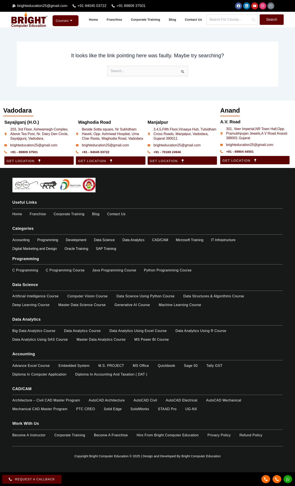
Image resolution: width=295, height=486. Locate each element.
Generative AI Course (132, 305)
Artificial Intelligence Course (35, 296)
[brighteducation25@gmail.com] (5, 145)
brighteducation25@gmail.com (33, 145)
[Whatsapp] (287, 479)
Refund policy (250, 435)
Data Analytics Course (82, 331)
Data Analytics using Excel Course (138, 331)
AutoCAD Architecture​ (107, 400)
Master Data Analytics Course (101, 339)
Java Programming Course (114, 270)
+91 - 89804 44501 (240, 151)
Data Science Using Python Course (145, 296)
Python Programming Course (168, 270)
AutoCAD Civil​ (145, 400)
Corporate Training (145, 19)
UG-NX (191, 409)
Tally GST (214, 365)
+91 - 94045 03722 (95, 152)
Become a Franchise (111, 435)
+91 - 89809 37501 (24, 152)
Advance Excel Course (31, 365)
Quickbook (166, 365)
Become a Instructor (29, 435)
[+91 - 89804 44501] (221, 151)
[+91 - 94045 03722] (77, 152)
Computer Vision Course (87, 296)
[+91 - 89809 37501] (5, 152)
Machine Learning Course (180, 305)
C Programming (25, 270)
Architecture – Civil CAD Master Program (46, 400)
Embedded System (74, 365)
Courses (64, 20)
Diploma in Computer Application (39, 374)
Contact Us (193, 19)
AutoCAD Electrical (181, 400)
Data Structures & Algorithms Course (213, 296)
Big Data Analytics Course (33, 331)
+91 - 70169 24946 (167, 152)
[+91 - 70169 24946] (149, 152)
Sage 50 (191, 365)
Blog (172, 19)
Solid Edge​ (113, 409)
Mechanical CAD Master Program (40, 409)
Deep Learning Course (31, 305)
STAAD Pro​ (167, 409)
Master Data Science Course (82, 305)
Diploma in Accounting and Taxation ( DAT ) (111, 374)
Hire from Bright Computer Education (167, 435)
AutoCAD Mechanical (223, 400)
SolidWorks (139, 409)
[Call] (265, 479)
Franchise (114, 19)
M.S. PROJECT (111, 365)
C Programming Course (65, 270)
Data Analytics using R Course (201, 331)
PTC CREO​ (85, 409)
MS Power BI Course (151, 339)
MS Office (141, 365)
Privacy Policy (219, 435)
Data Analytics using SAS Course (40, 339)
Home (93, 19)
